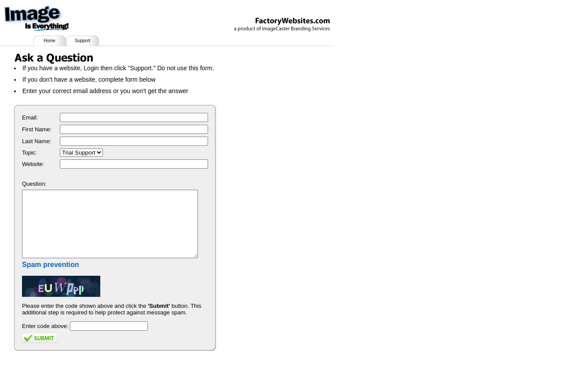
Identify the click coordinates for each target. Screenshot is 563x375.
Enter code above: (45, 339)
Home (49, 40)
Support (82, 40)
